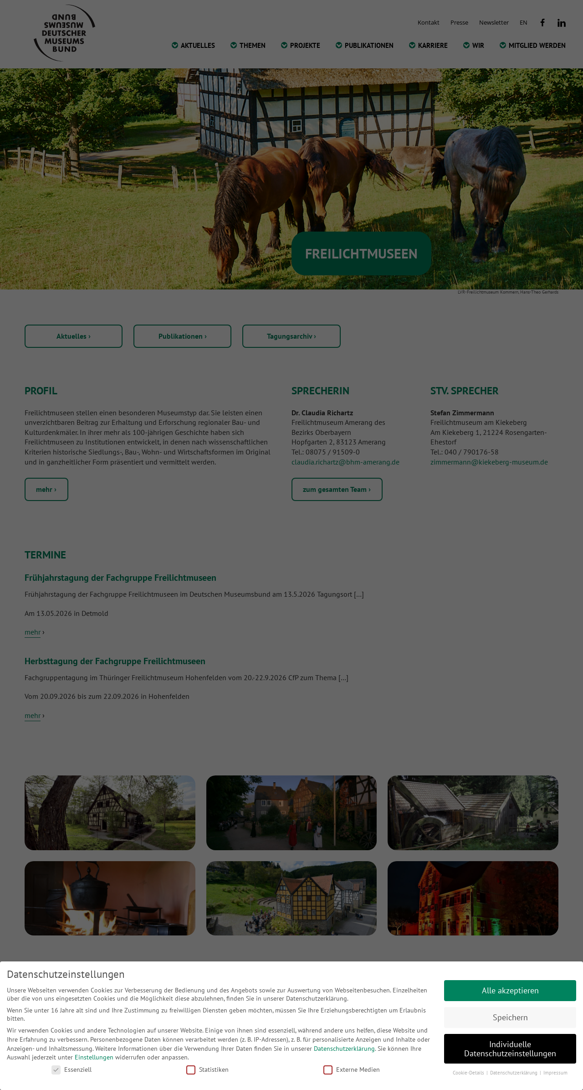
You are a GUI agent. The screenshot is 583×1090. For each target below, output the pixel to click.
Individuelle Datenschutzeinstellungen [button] (510, 1049)
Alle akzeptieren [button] (510, 990)
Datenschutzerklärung (344, 1048)
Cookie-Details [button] (469, 1072)
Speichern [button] (510, 1017)
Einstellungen (94, 1057)
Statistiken (207, 1069)
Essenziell (71, 1069)
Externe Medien (351, 1069)
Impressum (555, 1072)
